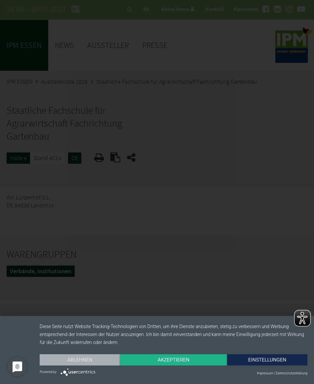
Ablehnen (79, 360)
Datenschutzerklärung (291, 373)
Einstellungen (267, 360)
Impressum (265, 373)
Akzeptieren (173, 360)
